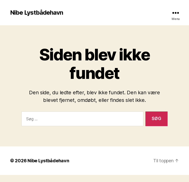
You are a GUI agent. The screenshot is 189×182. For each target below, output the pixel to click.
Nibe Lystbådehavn (36, 13)
